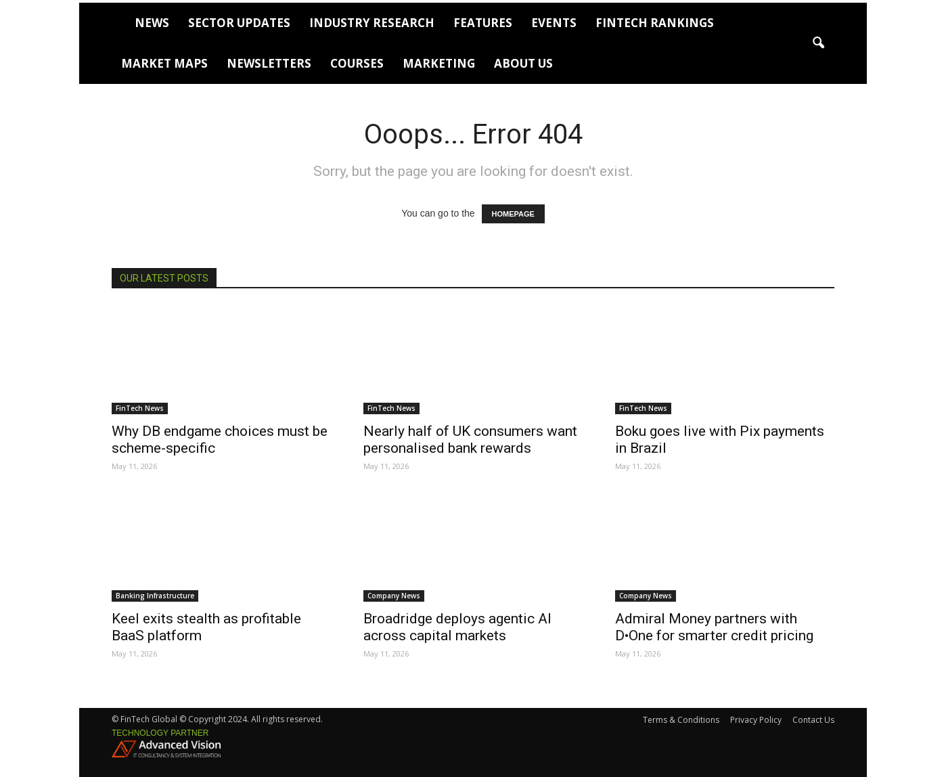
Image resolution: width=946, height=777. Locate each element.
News (152, 22)
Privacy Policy (756, 720)
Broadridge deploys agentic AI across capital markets (457, 627)
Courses (357, 63)
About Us (523, 63)
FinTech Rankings (654, 22)
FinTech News (140, 408)
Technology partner (160, 733)
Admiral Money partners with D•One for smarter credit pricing (714, 627)
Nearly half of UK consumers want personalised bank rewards (470, 439)
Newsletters (269, 63)
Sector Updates (239, 22)
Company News (393, 595)
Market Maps (164, 63)
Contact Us (813, 720)
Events (554, 22)
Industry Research (371, 22)
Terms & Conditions (681, 720)
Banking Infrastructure (155, 595)
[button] (818, 43)
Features (482, 22)
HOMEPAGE (513, 214)
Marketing (439, 63)
